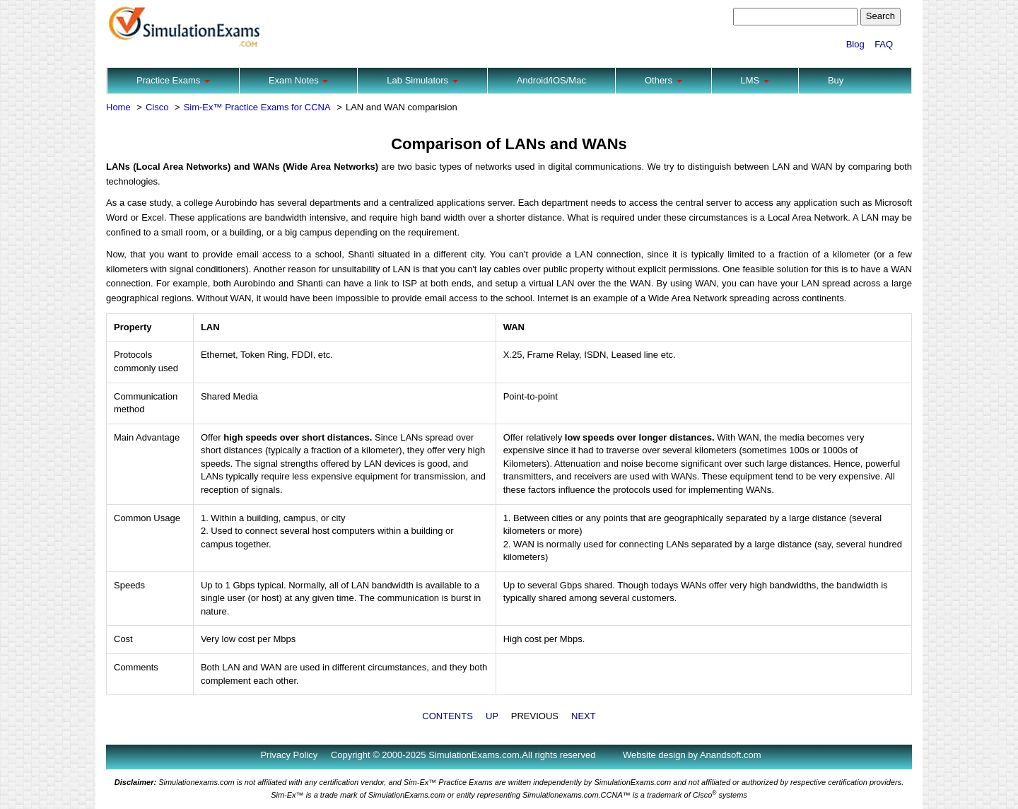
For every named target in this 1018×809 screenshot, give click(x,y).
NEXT (583, 716)
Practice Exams (173, 80)
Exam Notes (298, 80)
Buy (835, 80)
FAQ (883, 44)
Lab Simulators (422, 80)
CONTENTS (447, 716)
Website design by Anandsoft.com (692, 755)
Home (118, 107)
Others (663, 80)
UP (492, 716)
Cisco (157, 107)
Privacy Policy (288, 755)
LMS (755, 80)
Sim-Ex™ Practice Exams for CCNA (257, 107)
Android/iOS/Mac (551, 80)
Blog (855, 44)
